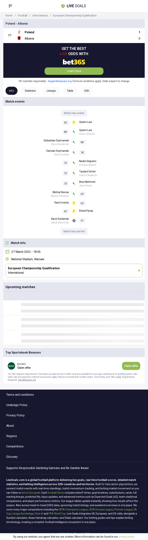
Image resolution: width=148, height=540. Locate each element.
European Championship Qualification (75, 15)
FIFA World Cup (57, 513)
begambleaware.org (60, 81)
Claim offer (131, 365)
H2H (86, 90)
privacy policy (126, 536)
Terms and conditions (20, 394)
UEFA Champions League (73, 509)
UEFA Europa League (101, 509)
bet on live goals (31, 492)
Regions (11, 436)
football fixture (56, 492)
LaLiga (16, 513)
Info (11, 90)
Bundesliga (27, 513)
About (10, 425)
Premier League (123, 509)
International (40, 15)
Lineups (51, 90)
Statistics (30, 90)
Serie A (39, 513)
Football (22, 15)
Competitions (15, 446)
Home (9, 15)
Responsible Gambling (33, 468)
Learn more (74, 71)
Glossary (12, 457)
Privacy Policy (15, 415)
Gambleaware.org (27, 380)
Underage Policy (16, 405)
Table (70, 90)
